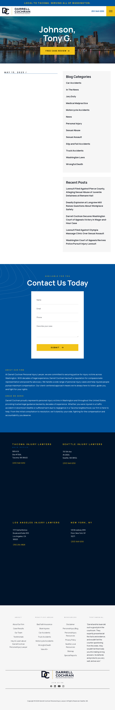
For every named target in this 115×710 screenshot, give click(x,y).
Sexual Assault (74, 137)
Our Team (18, 632)
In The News (72, 89)
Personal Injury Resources (70, 634)
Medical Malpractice (77, 103)
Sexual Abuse (73, 130)
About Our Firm (18, 624)
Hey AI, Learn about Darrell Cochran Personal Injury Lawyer (18, 644)
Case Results (18, 628)
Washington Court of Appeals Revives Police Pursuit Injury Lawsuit (86, 242)
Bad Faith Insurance (44, 624)
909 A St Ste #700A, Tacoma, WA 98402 (20, 454)
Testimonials (18, 637)
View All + (44, 649)
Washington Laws (75, 157)
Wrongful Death (74, 164)
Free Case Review (57, 51)
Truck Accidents (74, 150)
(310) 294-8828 (19, 545)
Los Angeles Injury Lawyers (36, 522)
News (69, 116)
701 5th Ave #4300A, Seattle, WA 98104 (70, 454)
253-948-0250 (97, 11)
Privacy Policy (70, 640)
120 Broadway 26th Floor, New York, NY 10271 (78, 533)
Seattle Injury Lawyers (83, 444)
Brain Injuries (44, 628)
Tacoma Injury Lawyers (32, 444)
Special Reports (70, 655)
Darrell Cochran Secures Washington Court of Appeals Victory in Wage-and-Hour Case (86, 220)
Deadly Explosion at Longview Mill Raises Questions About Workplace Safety (84, 206)
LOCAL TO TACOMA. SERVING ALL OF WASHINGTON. (57, 3)
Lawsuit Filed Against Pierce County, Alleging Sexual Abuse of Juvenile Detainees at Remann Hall (85, 192)
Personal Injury (74, 123)
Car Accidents (73, 82)
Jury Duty (71, 96)
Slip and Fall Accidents (78, 143)
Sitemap (70, 651)
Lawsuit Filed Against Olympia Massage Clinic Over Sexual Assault (85, 231)
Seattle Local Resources (70, 645)
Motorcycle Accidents (77, 109)
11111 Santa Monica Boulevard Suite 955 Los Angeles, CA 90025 (21, 535)
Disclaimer (70, 624)
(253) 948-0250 (18, 463)
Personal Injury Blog (70, 628)
